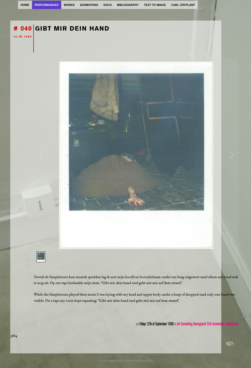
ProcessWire (146, 360)
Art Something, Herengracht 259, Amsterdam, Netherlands (207, 324)
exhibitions (89, 4)
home (25, 4)
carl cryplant (183, 4)
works (69, 4)
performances (47, 4)
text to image (155, 4)
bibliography (128, 4)
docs (107, 4)
